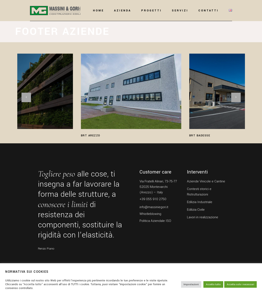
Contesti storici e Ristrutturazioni (199, 192)
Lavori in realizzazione (202, 217)
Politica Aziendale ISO (155, 220)
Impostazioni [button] (191, 284)
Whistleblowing (150, 214)
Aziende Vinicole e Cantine (206, 181)
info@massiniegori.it (154, 207)
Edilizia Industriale (199, 202)
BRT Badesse (199, 135)
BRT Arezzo (90, 135)
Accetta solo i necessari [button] (240, 284)
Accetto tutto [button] (213, 284)
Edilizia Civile (196, 209)
